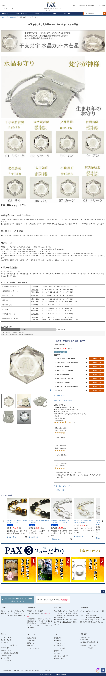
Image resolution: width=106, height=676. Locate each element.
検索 (104, 13)
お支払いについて (59, 643)
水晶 (7, 17)
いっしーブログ (6, 661)
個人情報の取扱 (47, 670)
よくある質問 (5, 658)
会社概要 (84, 634)
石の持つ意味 (5, 648)
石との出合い (5, 642)
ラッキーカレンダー (33, 648)
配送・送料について (60, 640)
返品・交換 (57, 607)
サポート (57, 634)
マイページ (52, 13)
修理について (58, 651)
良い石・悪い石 (6, 640)
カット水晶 (13, 17)
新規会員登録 (31, 638)
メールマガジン (100, 5)
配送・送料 (31, 607)
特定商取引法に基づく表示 (30, 670)
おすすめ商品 (21, 13)
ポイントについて (33, 645)
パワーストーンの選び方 (9, 645)
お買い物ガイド (37, 13)
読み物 (5, 13)
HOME (2, 17)
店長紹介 (91, 648)
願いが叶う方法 (6, 650)
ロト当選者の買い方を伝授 (9, 653)
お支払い (4, 607)
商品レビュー (31, 643)
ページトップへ (103, 591)
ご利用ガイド (90, 5)
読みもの (4, 634)
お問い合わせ (6, 670)
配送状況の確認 (59, 658)
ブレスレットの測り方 (61, 656)
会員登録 (82, 5)
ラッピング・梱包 (59, 648)
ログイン (75, 5)
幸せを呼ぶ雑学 (6, 655)
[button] (3, 521)
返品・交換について (60, 645)
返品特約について (59, 395)
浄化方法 (57, 653)
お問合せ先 (84, 607)
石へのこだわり (6, 638)
